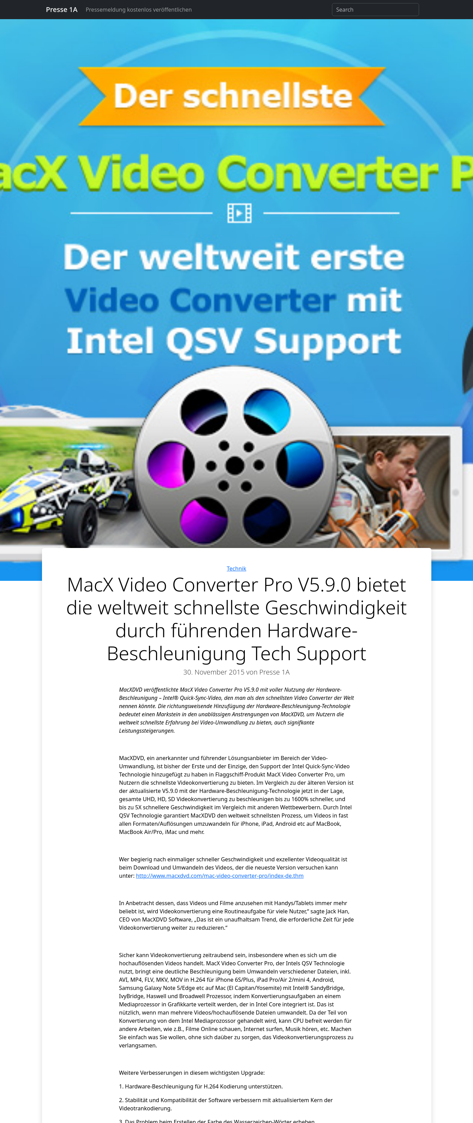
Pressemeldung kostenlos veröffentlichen (139, 9)
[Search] (375, 9)
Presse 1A (62, 9)
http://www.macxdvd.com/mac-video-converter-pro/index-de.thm (220, 875)
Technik (236, 568)
